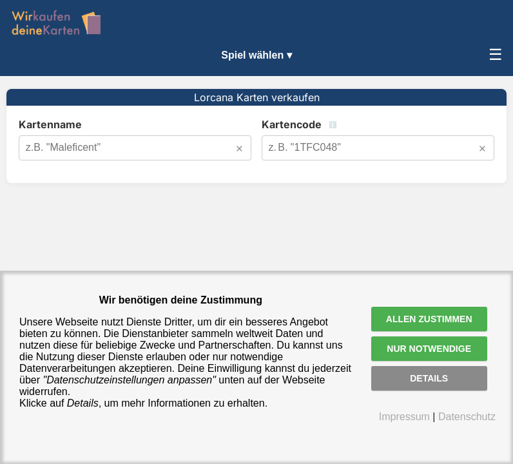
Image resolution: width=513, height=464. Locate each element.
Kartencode (338, 124)
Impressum (404, 416)
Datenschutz (467, 416)
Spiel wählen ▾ (256, 55)
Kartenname (50, 124)
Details (429, 378)
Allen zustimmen (429, 319)
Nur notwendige (429, 348)
